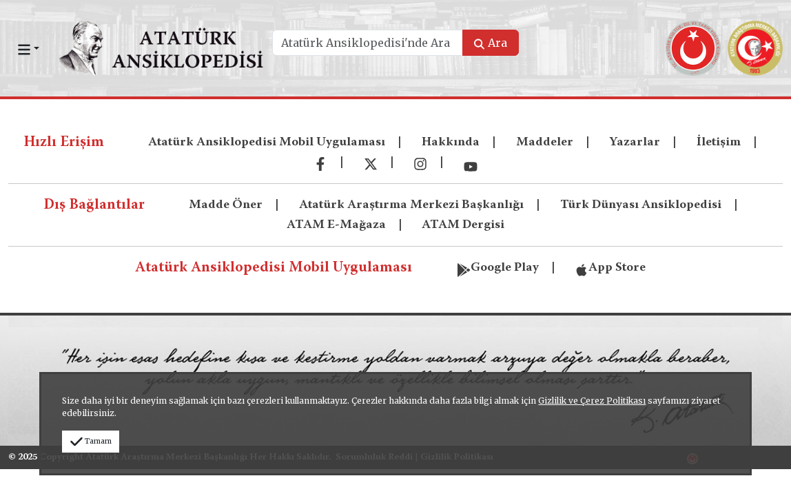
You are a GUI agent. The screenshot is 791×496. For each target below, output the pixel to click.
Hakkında (451, 142)
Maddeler (544, 142)
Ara (490, 42)
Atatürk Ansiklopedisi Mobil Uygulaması (266, 142)
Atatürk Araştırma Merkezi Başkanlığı (411, 205)
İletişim (719, 142)
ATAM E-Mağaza (336, 225)
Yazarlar (634, 142)
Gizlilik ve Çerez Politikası (592, 400)
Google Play (498, 266)
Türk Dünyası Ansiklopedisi (640, 205)
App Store (610, 266)
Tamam (91, 441)
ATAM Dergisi (463, 225)
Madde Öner (226, 205)
